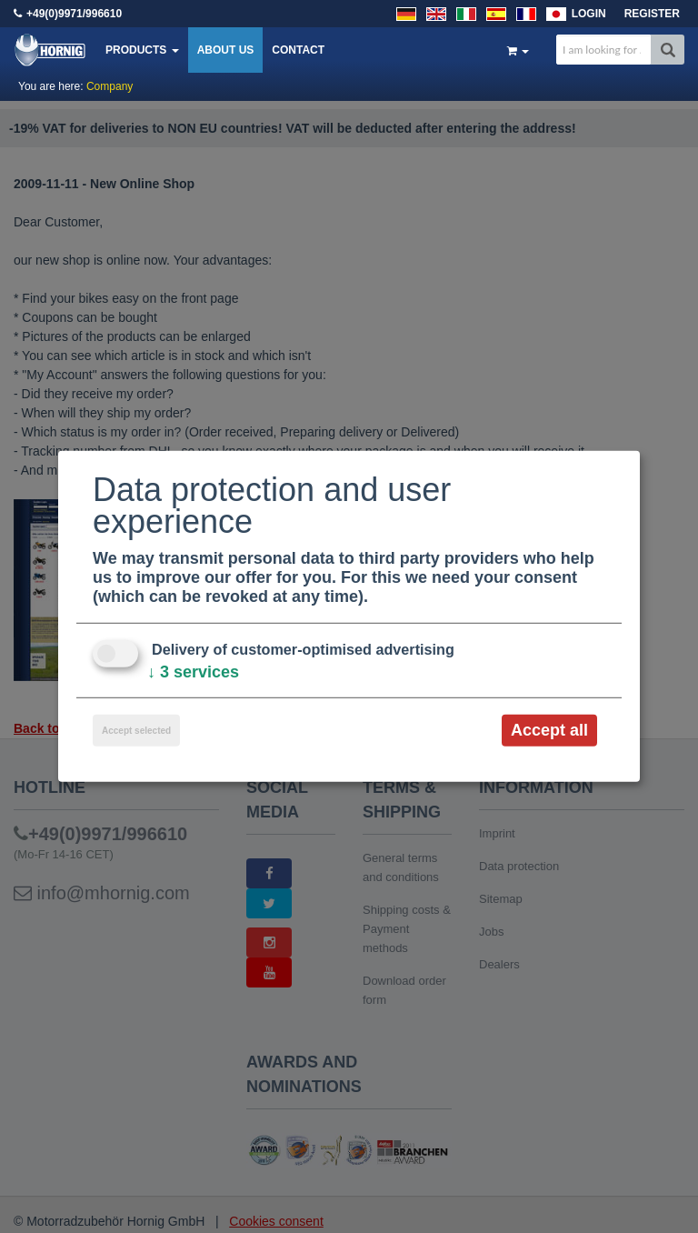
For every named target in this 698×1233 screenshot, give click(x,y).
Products (142, 50)
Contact (298, 50)
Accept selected (136, 731)
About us (225, 50)
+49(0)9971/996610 (74, 13)
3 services (193, 672)
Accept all (549, 730)
